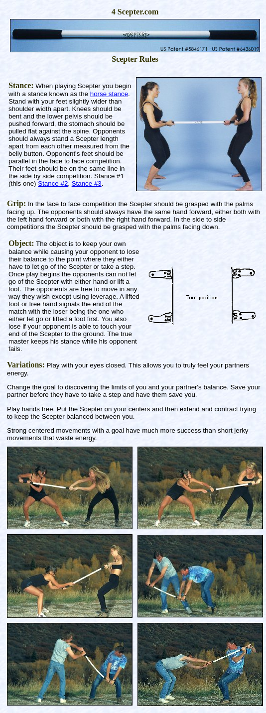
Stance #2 (53, 183)
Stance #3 (87, 183)
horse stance (109, 94)
